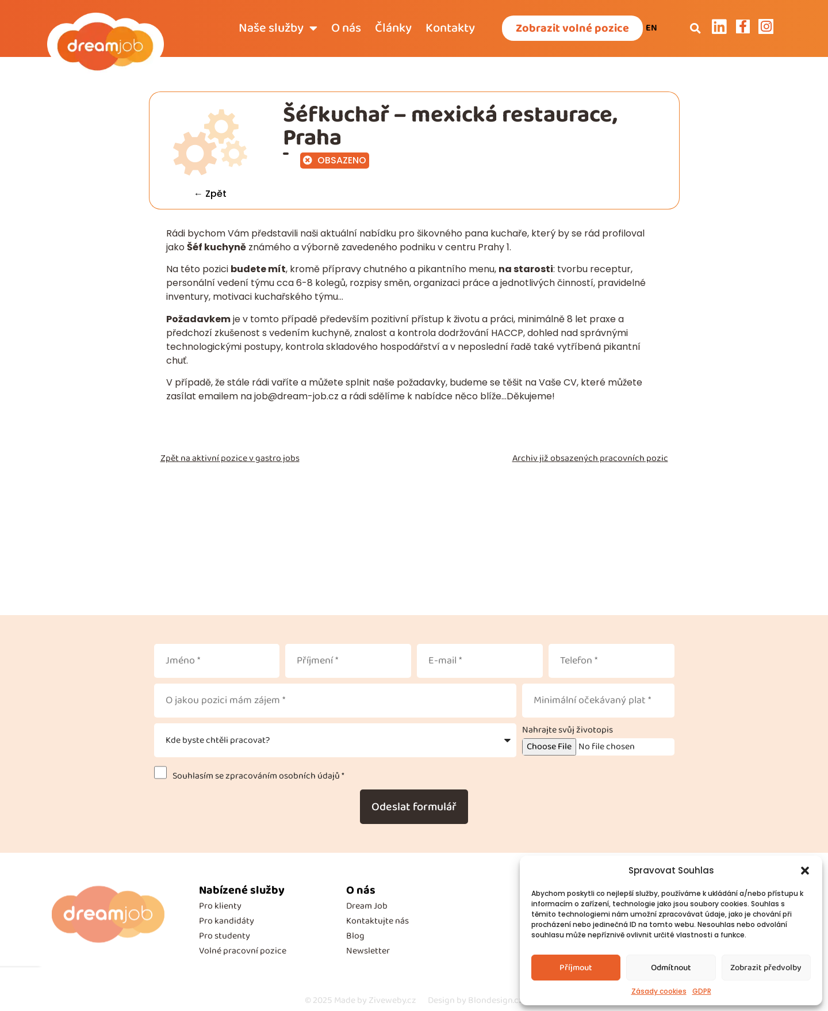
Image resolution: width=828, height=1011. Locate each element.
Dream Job (367, 906)
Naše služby (278, 28)
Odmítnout (671, 968)
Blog (355, 936)
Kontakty (450, 28)
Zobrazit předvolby (766, 968)
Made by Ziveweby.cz (360, 1000)
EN (651, 28)
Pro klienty (220, 906)
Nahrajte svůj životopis (567, 730)
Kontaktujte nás (377, 921)
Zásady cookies (659, 991)
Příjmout (575, 968)
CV (570, 382)
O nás (346, 28)
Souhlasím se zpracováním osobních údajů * (256, 776)
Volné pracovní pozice (242, 951)
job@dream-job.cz (296, 396)
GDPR (701, 991)
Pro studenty (224, 936)
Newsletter (368, 951)
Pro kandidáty (226, 921)
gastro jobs (277, 458)
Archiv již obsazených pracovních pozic (590, 458)
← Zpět (210, 193)
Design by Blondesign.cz (475, 1000)
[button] (805, 870)
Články (393, 28)
